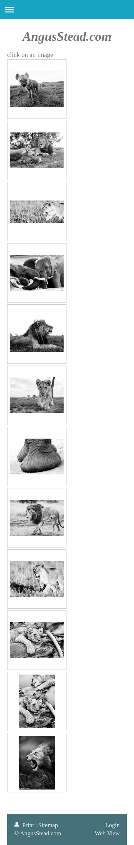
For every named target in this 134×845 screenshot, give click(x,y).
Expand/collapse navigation (67, 9)
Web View (107, 833)
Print (24, 825)
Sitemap (48, 825)
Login (112, 825)
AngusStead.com (67, 36)
